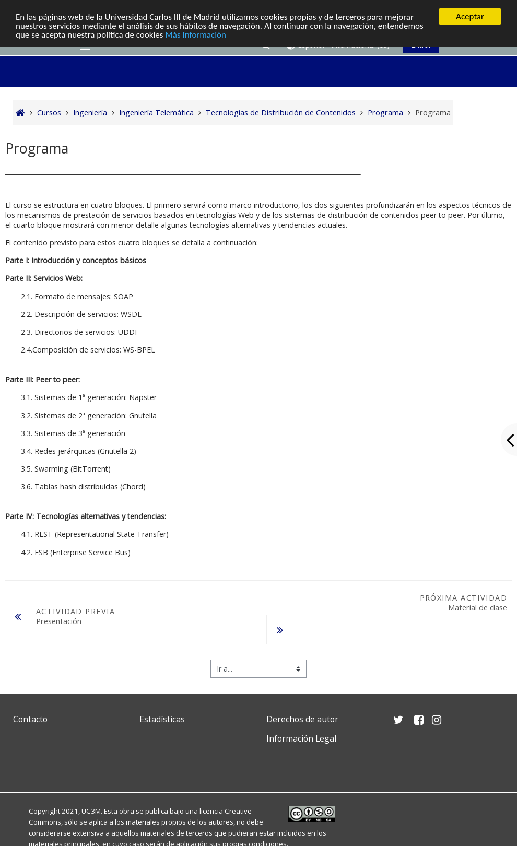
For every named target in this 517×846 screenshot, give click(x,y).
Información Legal (301, 738)
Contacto (30, 719)
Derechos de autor (302, 719)
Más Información (195, 34)
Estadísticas (162, 719)
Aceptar (470, 16)
